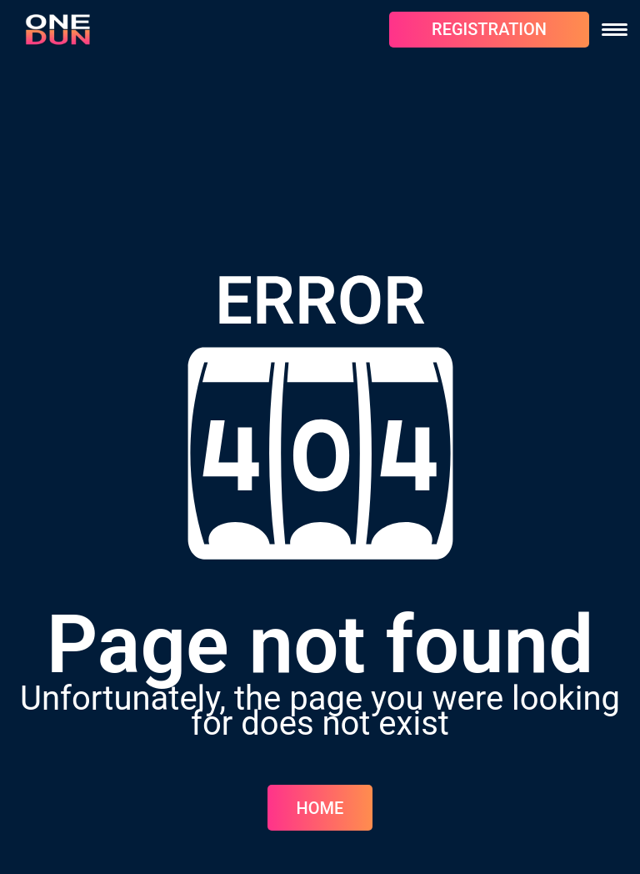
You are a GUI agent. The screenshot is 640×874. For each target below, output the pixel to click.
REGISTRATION (489, 29)
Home (320, 808)
